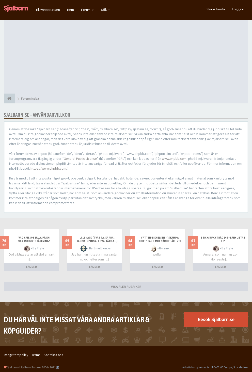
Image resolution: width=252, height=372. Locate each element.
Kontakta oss (53, 355)
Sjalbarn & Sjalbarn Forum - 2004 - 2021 (31, 367)
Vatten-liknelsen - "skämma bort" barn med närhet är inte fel (160, 241)
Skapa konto (215, 9)
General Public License (80, 158)
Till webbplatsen (48, 9)
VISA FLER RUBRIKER (126, 286)
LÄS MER (31, 267)
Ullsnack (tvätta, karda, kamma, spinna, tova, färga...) (97, 239)
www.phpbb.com (174, 158)
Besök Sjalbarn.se (216, 319)
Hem (70, 9)
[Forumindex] (9, 98)
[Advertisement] (126, 56)
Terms (36, 355)
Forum (87, 9)
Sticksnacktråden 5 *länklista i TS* (223, 239)
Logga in (238, 9)
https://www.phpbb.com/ (49, 168)
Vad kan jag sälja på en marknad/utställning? (34, 239)
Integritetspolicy (16, 355)
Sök (105, 9)
